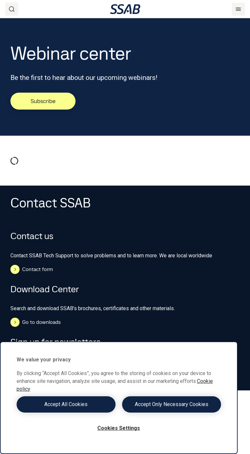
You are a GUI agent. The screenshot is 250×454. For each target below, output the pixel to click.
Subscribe (43, 101)
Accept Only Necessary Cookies (171, 404)
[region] (119, 397)
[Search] (11, 9)
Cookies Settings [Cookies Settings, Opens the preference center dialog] (118, 428)
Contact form (31, 269)
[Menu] (238, 9)
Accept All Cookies (66, 404)
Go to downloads (35, 322)
